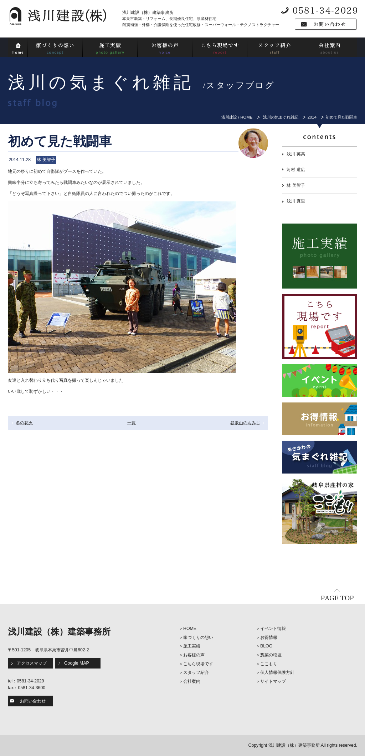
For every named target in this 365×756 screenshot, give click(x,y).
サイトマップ (273, 681)
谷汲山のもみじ (245, 422)
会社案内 (191, 681)
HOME (189, 628)
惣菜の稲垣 (271, 654)
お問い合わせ (33, 701)
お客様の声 (194, 654)
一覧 (131, 422)
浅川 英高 (296, 153)
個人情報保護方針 (277, 672)
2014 (312, 117)
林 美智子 (296, 185)
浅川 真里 (296, 201)
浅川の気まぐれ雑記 (280, 117)
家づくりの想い (198, 637)
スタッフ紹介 (196, 672)
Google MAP (76, 663)
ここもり (268, 663)
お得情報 (268, 637)
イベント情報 (273, 628)
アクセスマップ (32, 663)
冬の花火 (24, 422)
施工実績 (191, 646)
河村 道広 (296, 169)
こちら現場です (198, 663)
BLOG (266, 646)
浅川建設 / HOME (236, 117)
